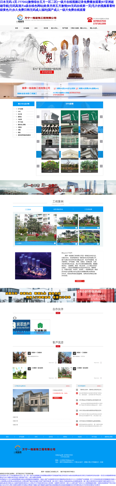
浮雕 (19, 130)
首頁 (16, 28)
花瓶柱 (20, 127)
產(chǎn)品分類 (55, 28)
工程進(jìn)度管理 (57, 390)
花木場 (46, 28)
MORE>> (68, 386)
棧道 (19, 132)
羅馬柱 (20, 116)
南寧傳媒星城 (58, 209)
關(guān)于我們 (85, 28)
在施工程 (15, 417)
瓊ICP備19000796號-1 (67, 471)
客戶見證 (65, 28)
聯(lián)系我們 (94, 28)
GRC (36, 28)
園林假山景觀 (22, 124)
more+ (58, 313)
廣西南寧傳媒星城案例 (24, 135)
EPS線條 (26, 28)
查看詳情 (79, 281)
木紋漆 (20, 119)
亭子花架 (20, 122)
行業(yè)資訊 (75, 28)
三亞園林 (28, 209)
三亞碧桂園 (88, 209)
